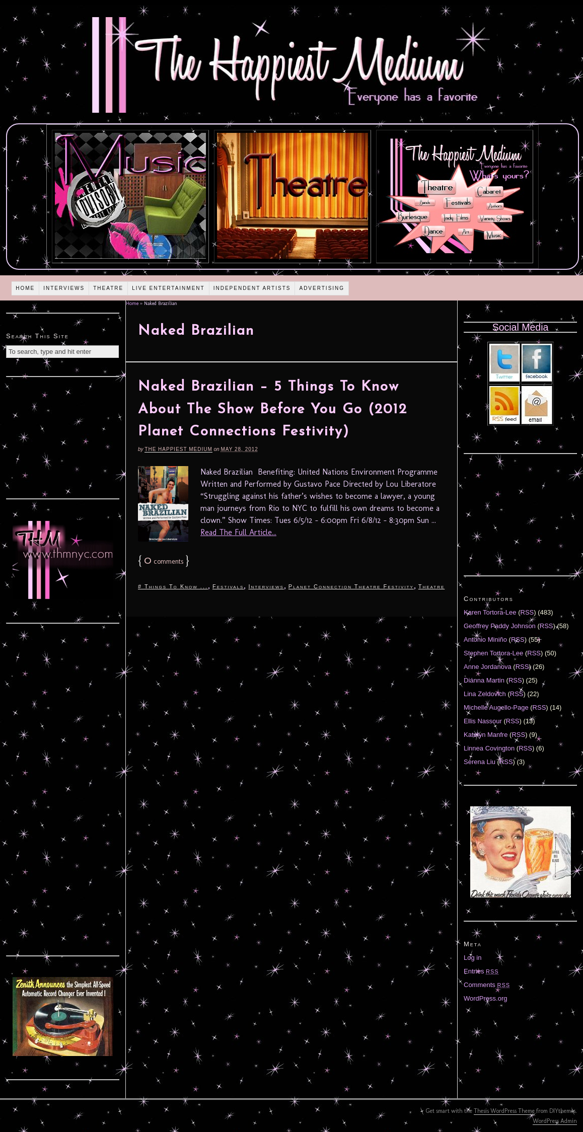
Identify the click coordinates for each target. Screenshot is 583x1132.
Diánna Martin (484, 680)
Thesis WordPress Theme (504, 1110)
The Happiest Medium (178, 449)
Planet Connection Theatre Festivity (351, 586)
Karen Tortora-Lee (490, 612)
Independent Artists (252, 288)
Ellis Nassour (483, 721)
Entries (481, 971)
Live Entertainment (168, 288)
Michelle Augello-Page (496, 707)
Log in (472, 957)
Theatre (108, 288)
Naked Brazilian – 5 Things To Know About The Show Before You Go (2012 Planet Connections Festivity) (272, 409)
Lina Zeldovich (485, 694)
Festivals (228, 586)
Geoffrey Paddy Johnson (500, 626)
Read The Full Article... (238, 532)
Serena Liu (479, 762)
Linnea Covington (489, 748)
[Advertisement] (63, 436)
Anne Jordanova (488, 666)
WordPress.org (485, 998)
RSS (527, 612)
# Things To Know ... (173, 586)
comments (163, 561)
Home (25, 288)
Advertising (321, 288)
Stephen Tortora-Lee (493, 653)
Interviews (64, 288)
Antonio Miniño (485, 639)
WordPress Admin (555, 1120)
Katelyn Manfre (485, 734)
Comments (487, 985)
